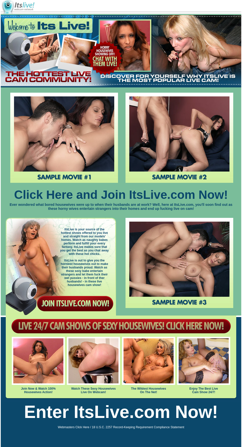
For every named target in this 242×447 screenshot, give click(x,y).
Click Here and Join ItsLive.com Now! (121, 194)
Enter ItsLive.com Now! (121, 412)
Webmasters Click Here (73, 427)
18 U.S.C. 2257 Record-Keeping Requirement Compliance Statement (138, 427)
